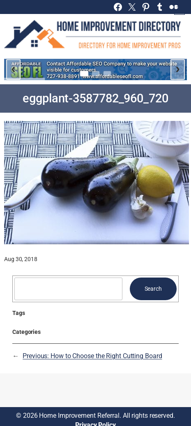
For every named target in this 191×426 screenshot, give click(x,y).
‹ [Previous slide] (13, 68)
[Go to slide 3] (107, 73)
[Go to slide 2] (95, 73)
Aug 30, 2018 (20, 259)
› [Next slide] (177, 68)
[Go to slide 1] (84, 73)
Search (153, 288)
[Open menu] (179, 9)
